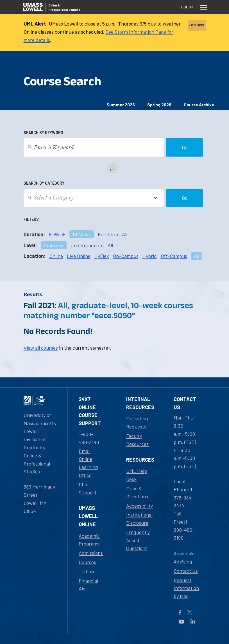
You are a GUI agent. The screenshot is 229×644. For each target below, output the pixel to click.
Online (56, 256)
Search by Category (44, 183)
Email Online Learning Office (88, 463)
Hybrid (149, 256)
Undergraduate (87, 245)
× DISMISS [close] (196, 25)
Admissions (91, 553)
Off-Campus (174, 256)
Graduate (54, 245)
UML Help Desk (136, 475)
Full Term (108, 234)
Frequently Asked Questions (138, 540)
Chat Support (87, 488)
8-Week (57, 234)
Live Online (78, 256)
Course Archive (199, 104)
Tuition (86, 571)
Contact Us (186, 571)
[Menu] (203, 7)
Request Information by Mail (186, 588)
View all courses (41, 348)
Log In (187, 6)
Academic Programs (89, 540)
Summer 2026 (120, 104)
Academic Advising (184, 557)
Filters (31, 219)
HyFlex (101, 256)
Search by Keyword (43, 132)
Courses (87, 562)
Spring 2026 (159, 104)
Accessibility (139, 506)
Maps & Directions (137, 492)
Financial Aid (88, 584)
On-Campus (126, 256)
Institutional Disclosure (139, 519)
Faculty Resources (137, 440)
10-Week (81, 234)
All (124, 234)
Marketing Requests (137, 422)
